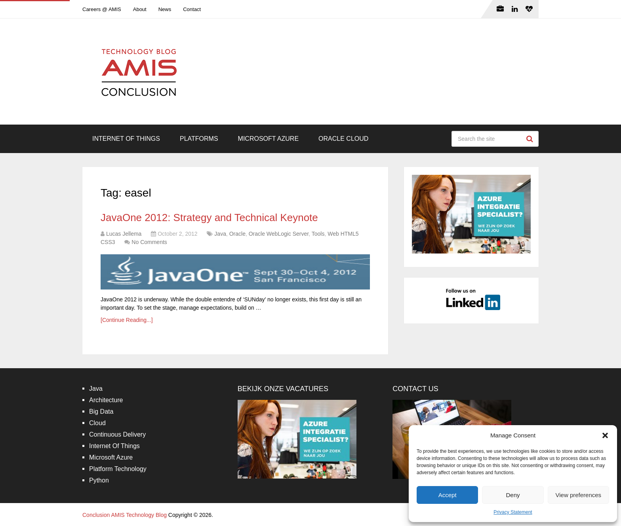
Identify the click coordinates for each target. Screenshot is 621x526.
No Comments (149, 242)
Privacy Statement (512, 512)
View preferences (579, 495)
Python (99, 480)
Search (531, 139)
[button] (605, 435)
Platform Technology (118, 468)
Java (220, 234)
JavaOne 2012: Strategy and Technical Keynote (209, 217)
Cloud (97, 423)
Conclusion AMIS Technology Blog (124, 515)
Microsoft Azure (268, 138)
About (140, 9)
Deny (513, 495)
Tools (318, 234)
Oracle (237, 234)
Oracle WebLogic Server (279, 234)
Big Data (101, 411)
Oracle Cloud (343, 138)
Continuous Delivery (117, 434)
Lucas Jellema (124, 234)
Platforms (199, 138)
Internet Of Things (126, 138)
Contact (192, 9)
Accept (447, 495)
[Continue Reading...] (127, 320)
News (164, 9)
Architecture (106, 400)
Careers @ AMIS (101, 9)
